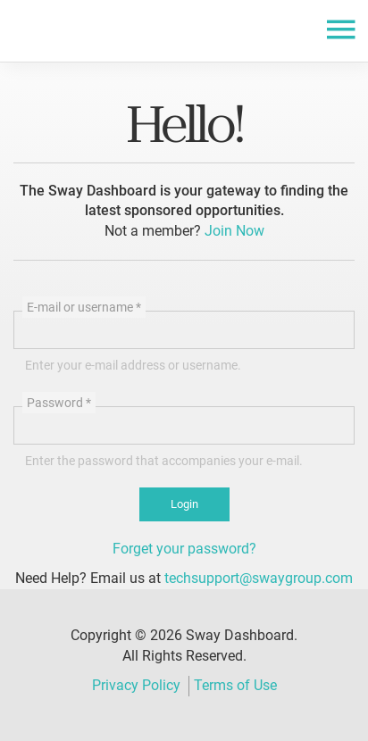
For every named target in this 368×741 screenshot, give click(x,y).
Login (184, 504)
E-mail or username (84, 307)
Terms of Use (235, 685)
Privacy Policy (136, 685)
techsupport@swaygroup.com (258, 578)
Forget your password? (184, 548)
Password (59, 402)
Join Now (234, 230)
